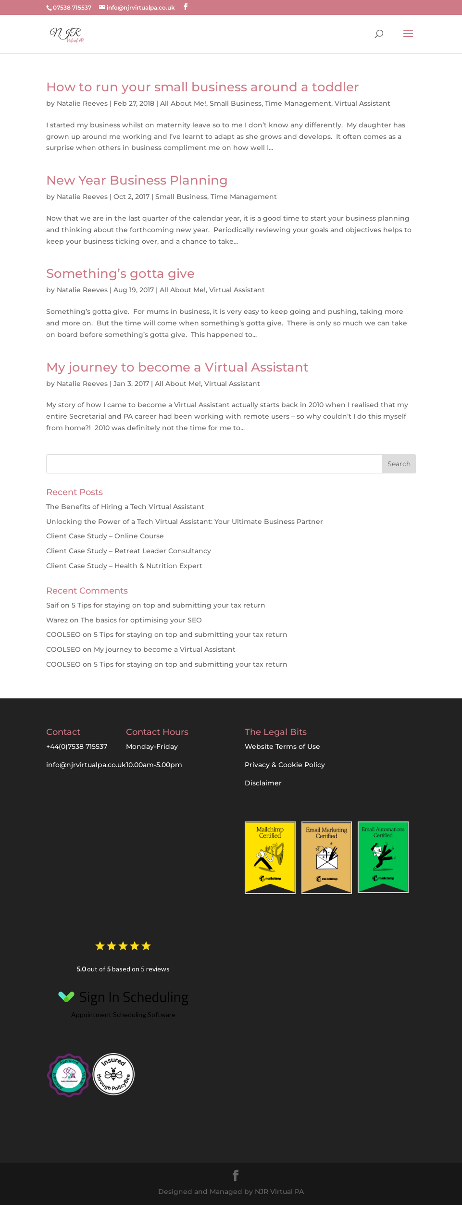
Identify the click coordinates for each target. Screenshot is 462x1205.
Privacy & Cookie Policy (285, 764)
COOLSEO (63, 634)
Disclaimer (263, 783)
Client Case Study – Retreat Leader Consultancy (128, 551)
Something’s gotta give (120, 273)
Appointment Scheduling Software (123, 1001)
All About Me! (183, 103)
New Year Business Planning (137, 180)
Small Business (236, 103)
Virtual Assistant (362, 103)
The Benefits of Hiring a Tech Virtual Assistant (125, 506)
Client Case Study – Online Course (105, 536)
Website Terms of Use (282, 746)
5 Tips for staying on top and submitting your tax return (168, 605)
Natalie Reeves (82, 103)
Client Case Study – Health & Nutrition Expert (124, 565)
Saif (52, 605)
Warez (57, 620)
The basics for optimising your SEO (141, 620)
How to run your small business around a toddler (202, 87)
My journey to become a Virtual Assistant (177, 367)
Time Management (298, 103)
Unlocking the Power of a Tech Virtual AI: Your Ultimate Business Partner (184, 521)
